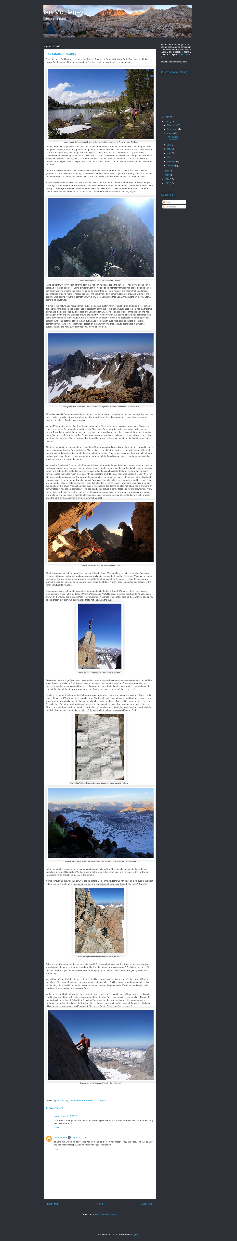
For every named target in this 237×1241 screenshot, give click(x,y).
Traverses (88, 1100)
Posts (167, 202)
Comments (169, 207)
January (171, 165)
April (169, 153)
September (172, 129)
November (172, 125)
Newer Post (52, 1203)
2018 (167, 117)
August (170, 133)
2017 (167, 121)
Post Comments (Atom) (106, 1214)
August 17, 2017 (69, 1116)
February (171, 161)
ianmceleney (60, 1137)
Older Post (147, 1203)
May (169, 149)
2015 (167, 175)
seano (57, 1116)
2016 (167, 171)
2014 (167, 179)
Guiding (64, 1100)
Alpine (56, 1100)
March (170, 157)
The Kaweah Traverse (173, 138)
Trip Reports (100, 1100)
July (169, 145)
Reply (56, 1127)
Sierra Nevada (76, 1100)
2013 (167, 183)
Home (100, 1203)
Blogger (134, 1234)
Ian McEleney (63, 12)
